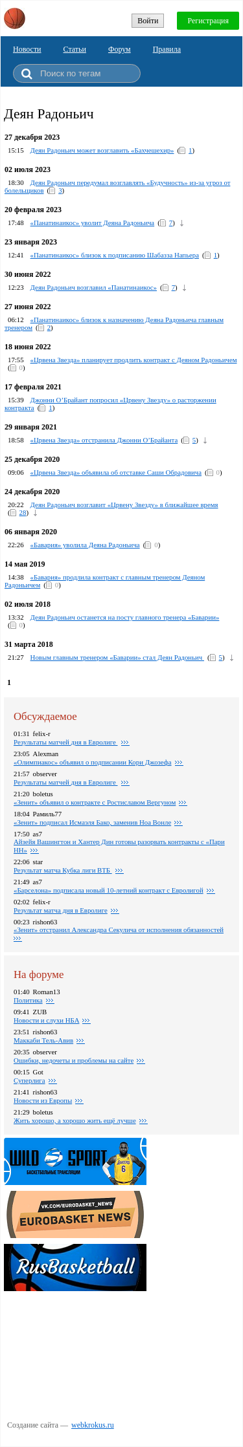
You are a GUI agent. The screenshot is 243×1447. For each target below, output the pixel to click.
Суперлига (29, 1080)
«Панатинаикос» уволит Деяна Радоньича (92, 222)
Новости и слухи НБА (46, 1020)
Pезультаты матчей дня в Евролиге (66, 742)
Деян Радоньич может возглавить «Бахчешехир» (102, 150)
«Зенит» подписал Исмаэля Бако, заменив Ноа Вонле (92, 822)
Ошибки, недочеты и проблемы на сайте (73, 1060)
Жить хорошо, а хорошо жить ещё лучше (75, 1120)
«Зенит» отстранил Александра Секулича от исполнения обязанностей (119, 929)
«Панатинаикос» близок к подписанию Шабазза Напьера (114, 255)
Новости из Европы (43, 1100)
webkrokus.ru (92, 1425)
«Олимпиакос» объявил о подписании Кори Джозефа (93, 762)
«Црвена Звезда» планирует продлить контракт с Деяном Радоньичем (133, 360)
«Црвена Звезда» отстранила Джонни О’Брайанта (104, 440)
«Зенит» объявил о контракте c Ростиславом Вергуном (95, 802)
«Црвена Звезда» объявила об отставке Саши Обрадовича (116, 472)
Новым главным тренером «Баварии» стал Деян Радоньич (117, 657)
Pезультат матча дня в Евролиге (61, 910)
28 (23, 512)
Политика (28, 1000)
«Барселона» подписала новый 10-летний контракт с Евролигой (108, 890)
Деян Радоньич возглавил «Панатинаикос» (93, 287)
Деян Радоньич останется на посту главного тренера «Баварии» (125, 617)
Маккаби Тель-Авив (43, 1040)
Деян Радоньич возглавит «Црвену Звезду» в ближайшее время (124, 504)
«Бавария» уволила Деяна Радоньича (85, 545)
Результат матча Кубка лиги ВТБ (63, 870)
